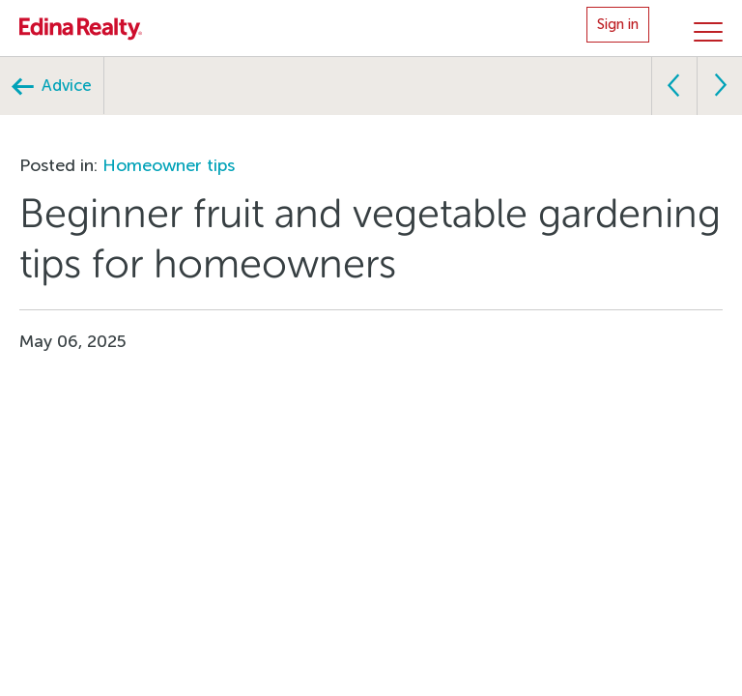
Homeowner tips (168, 165)
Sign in (618, 24)
